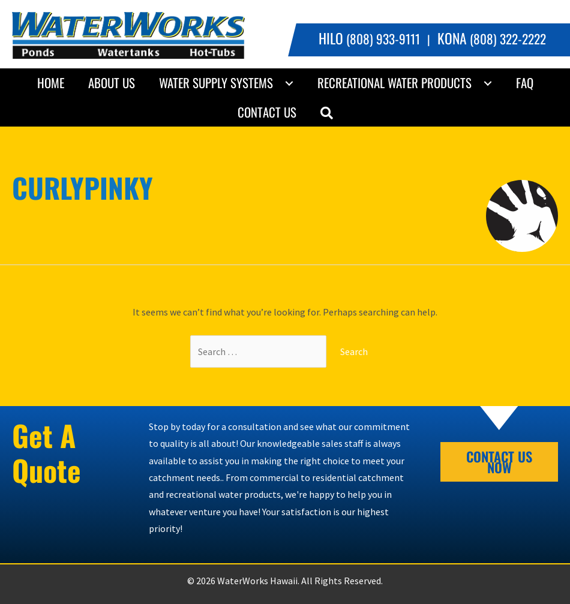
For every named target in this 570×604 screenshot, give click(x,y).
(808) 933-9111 (369, 38)
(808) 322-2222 (491, 38)
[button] (326, 112)
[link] (50, 82)
